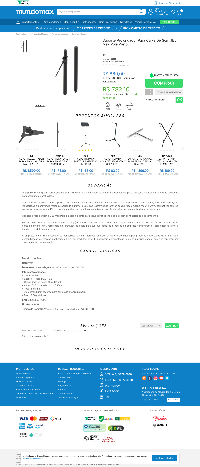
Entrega (62, 381)
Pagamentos (64, 385)
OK (179, 100)
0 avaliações (123, 65)
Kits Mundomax (52, 22)
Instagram (112, 385)
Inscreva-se (173, 400)
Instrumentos (89, 22)
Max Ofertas (170, 22)
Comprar (164, 83)
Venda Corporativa (145, 22)
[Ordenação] (151, 325)
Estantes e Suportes (80, 34)
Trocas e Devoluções (69, 397)
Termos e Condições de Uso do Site (35, 393)
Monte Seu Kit (71, 22)
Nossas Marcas (24, 381)
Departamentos (30, 22)
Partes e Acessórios (60, 34)
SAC (107, 397)
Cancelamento (65, 377)
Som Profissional (108, 22)
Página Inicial (21, 34)
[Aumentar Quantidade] (151, 91)
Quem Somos (23, 373)
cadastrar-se (162, 14)
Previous (17, 148)
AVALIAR (172, 326)
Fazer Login (160, 11)
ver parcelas (109, 81)
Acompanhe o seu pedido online (74, 373)
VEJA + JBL (40, 105)
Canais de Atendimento (169, 3)
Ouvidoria (21, 397)
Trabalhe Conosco (25, 385)
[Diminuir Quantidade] (151, 93)
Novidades (126, 22)
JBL (105, 55)
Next (183, 148)
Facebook (112, 391)
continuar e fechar (164, 458)
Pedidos (62, 389)
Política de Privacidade (28, 389)
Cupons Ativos (65, 393)
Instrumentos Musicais (39, 34)
